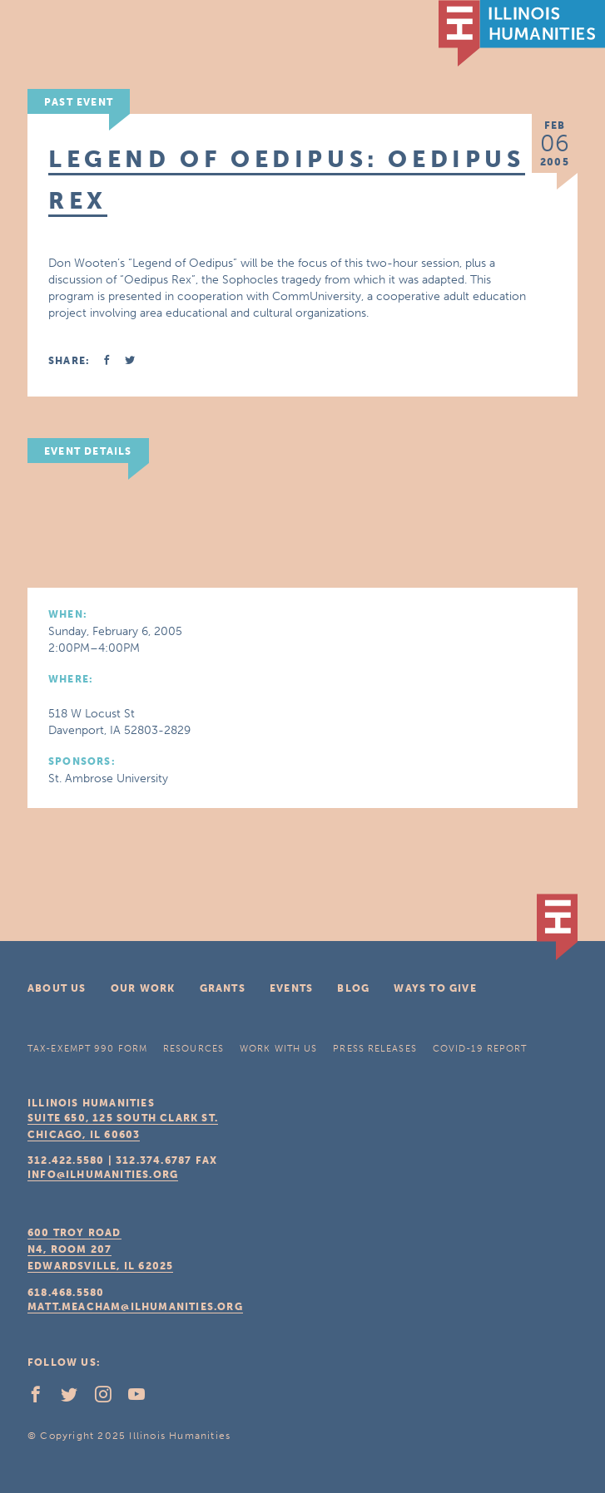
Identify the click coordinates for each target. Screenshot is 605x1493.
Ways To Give (435, 988)
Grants (222, 988)
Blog (353, 988)
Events (291, 988)
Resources (193, 1048)
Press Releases (374, 1048)
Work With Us (278, 1048)
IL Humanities (522, 33)
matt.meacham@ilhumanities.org (135, 1307)
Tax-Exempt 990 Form (87, 1048)
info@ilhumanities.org (102, 1174)
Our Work (143, 988)
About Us (57, 988)
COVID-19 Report (480, 1048)
